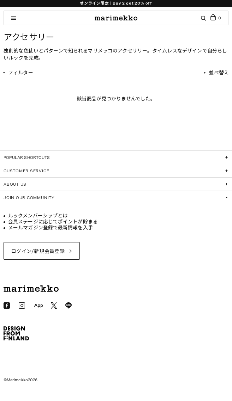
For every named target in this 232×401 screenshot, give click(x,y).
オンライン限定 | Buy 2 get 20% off (116, 3)
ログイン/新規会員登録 (38, 251)
